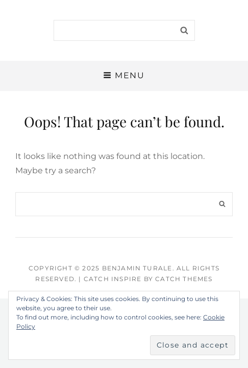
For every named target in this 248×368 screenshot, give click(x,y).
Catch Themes (183, 279)
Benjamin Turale (137, 268)
